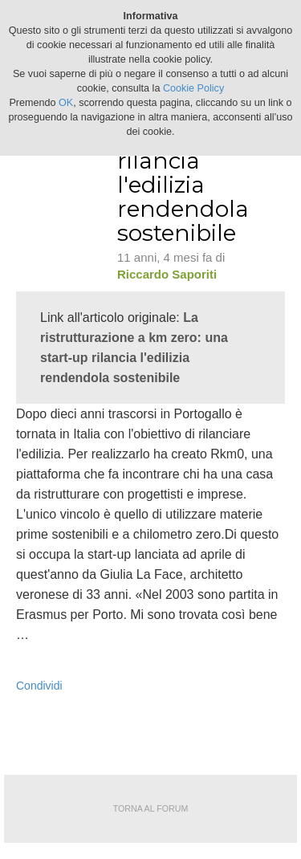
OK (66, 102)
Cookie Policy (193, 88)
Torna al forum (151, 808)
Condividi (39, 685)
